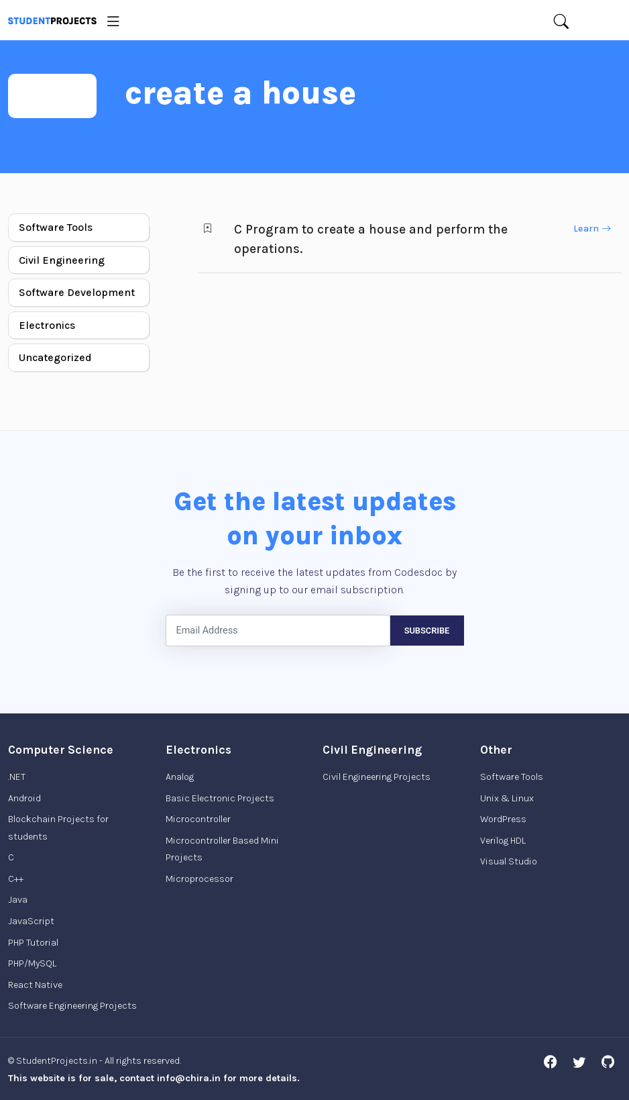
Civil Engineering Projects (377, 777)
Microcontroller (198, 819)
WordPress (503, 819)
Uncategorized (55, 357)
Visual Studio (508, 861)
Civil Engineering (62, 260)
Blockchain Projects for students (58, 827)
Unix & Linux (507, 798)
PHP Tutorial (33, 942)
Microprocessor (199, 879)
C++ (15, 879)
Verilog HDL (503, 840)
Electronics (47, 325)
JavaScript (31, 921)
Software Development (77, 292)
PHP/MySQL (32, 963)
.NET (16, 777)
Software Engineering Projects (72, 1005)
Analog (180, 777)
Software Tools (56, 227)
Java (17, 899)
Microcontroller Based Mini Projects (222, 849)
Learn (592, 228)
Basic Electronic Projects (220, 798)
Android (24, 798)
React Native (35, 985)
